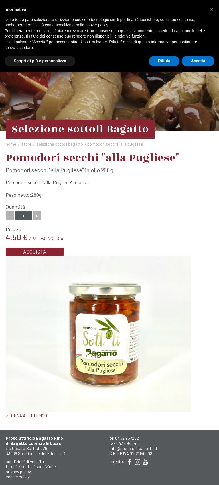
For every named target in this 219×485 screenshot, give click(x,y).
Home (11, 144)
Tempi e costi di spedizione (31, 466)
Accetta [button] (198, 61)
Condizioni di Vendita (25, 461)
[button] (211, 9)
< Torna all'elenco (26, 415)
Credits (117, 461)
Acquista (34, 251)
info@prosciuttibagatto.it (133, 448)
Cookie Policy (18, 476)
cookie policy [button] (96, 25)
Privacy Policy (18, 471)
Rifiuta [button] (164, 61)
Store (26, 144)
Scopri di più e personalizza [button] (40, 61)
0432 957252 (127, 438)
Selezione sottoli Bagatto (59, 144)
